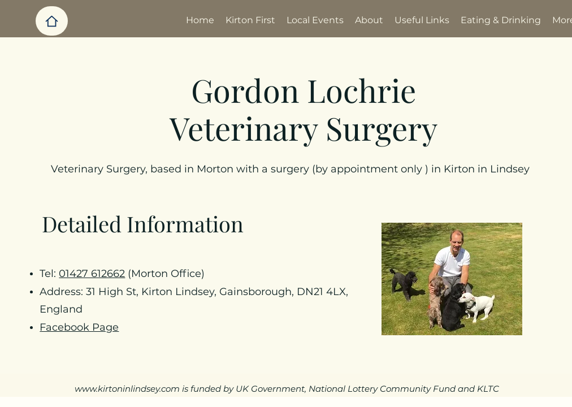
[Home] (52, 21)
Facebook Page (79, 327)
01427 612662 (92, 273)
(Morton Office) (165, 273)
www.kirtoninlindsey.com (127, 388)
